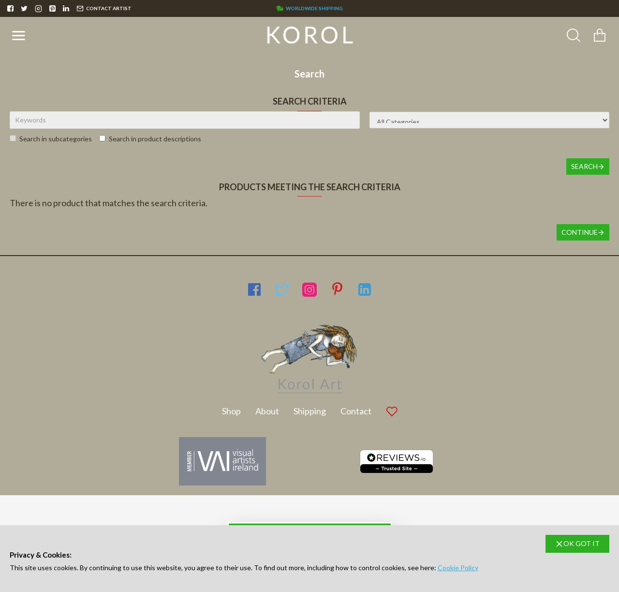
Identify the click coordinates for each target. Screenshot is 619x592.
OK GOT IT (581, 543)
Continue (579, 232)
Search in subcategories (51, 139)
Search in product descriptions (150, 139)
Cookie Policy (458, 567)
